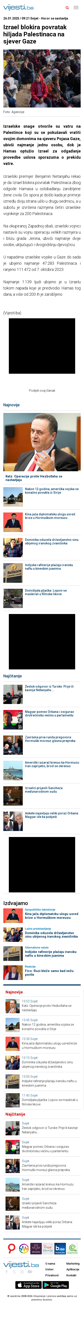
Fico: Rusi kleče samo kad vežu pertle (49, 973)
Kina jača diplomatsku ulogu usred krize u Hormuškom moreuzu (50, 516)
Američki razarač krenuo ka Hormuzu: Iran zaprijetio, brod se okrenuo (52, 764)
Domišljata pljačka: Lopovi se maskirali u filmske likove (46, 592)
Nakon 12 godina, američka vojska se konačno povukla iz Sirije (52, 490)
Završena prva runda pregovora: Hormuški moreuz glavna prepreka (50, 739)
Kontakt (71, 1275)
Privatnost (52, 1275)
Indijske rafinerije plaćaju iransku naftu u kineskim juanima (49, 566)
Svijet (34, 1001)
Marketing (73, 1263)
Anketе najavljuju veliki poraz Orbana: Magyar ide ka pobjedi (52, 815)
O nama (50, 1263)
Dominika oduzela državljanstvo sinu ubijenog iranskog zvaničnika (51, 541)
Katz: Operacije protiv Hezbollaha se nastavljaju (34, 478)
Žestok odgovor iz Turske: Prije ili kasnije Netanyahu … (49, 688)
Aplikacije (72, 1269)
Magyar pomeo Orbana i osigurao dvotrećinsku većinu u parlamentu (49, 713)
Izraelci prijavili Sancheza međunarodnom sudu (44, 789)
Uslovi (49, 1269)
